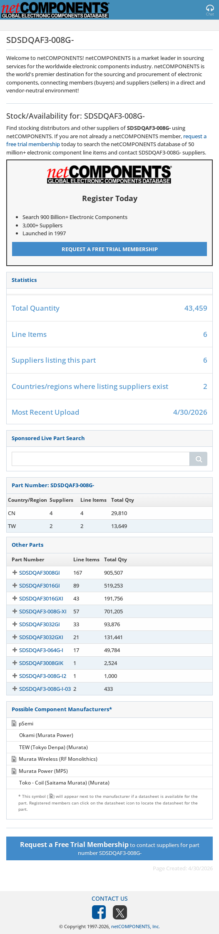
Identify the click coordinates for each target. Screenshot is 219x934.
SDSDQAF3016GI (32, 585)
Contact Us (110, 898)
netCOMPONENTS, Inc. (135, 926)
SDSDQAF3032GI (32, 624)
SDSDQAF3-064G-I (34, 650)
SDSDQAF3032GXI (34, 637)
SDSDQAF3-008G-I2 (35, 676)
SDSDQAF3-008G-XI (35, 611)
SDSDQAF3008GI (32, 572)
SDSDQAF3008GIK (34, 663)
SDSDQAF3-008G (32, 513)
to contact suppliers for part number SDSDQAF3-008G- (109, 848)
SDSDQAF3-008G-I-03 (37, 688)
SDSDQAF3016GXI (34, 598)
